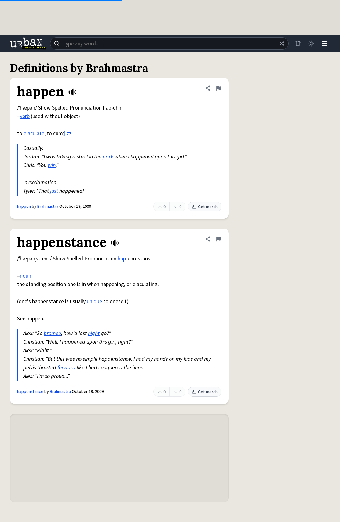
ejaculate (34, 133)
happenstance (30, 392)
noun (25, 276)
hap (122, 259)
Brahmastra (47, 206)
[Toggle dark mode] (311, 43)
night (94, 333)
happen (24, 206)
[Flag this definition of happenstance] (218, 239)
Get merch (205, 207)
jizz (67, 133)
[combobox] (169, 43)
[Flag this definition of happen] (218, 88)
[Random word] (281, 43)
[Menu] (324, 43)
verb (25, 116)
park (108, 157)
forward (66, 367)
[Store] (297, 43)
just (54, 191)
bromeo (52, 333)
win (52, 165)
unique (94, 301)
